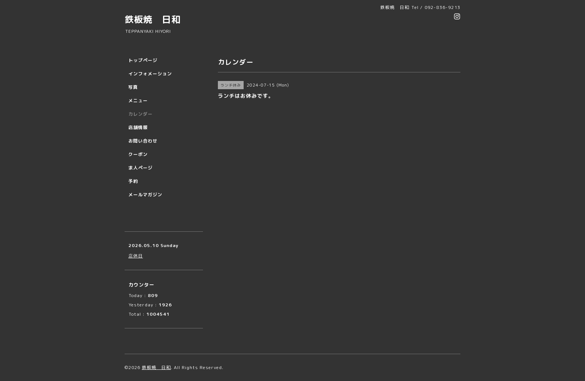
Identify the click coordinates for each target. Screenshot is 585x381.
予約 (133, 181)
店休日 (135, 256)
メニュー (138, 100)
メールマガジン (145, 194)
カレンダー (140, 114)
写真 (133, 87)
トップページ (142, 60)
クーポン (138, 154)
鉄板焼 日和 (153, 19)
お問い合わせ (142, 141)
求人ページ (140, 168)
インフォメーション (150, 74)
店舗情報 (138, 127)
